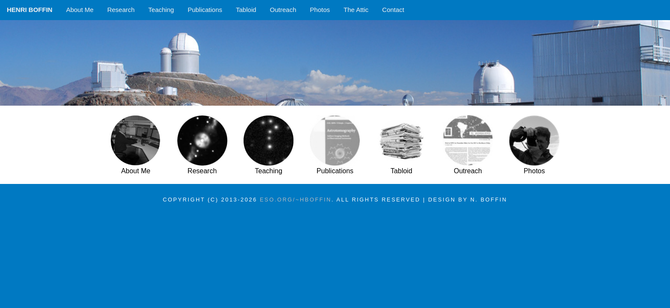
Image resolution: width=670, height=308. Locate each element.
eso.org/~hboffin (296, 199)
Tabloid (246, 9)
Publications (205, 9)
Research (121, 9)
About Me (80, 9)
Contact (393, 9)
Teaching (161, 9)
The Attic (356, 9)
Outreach (283, 9)
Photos (320, 9)
